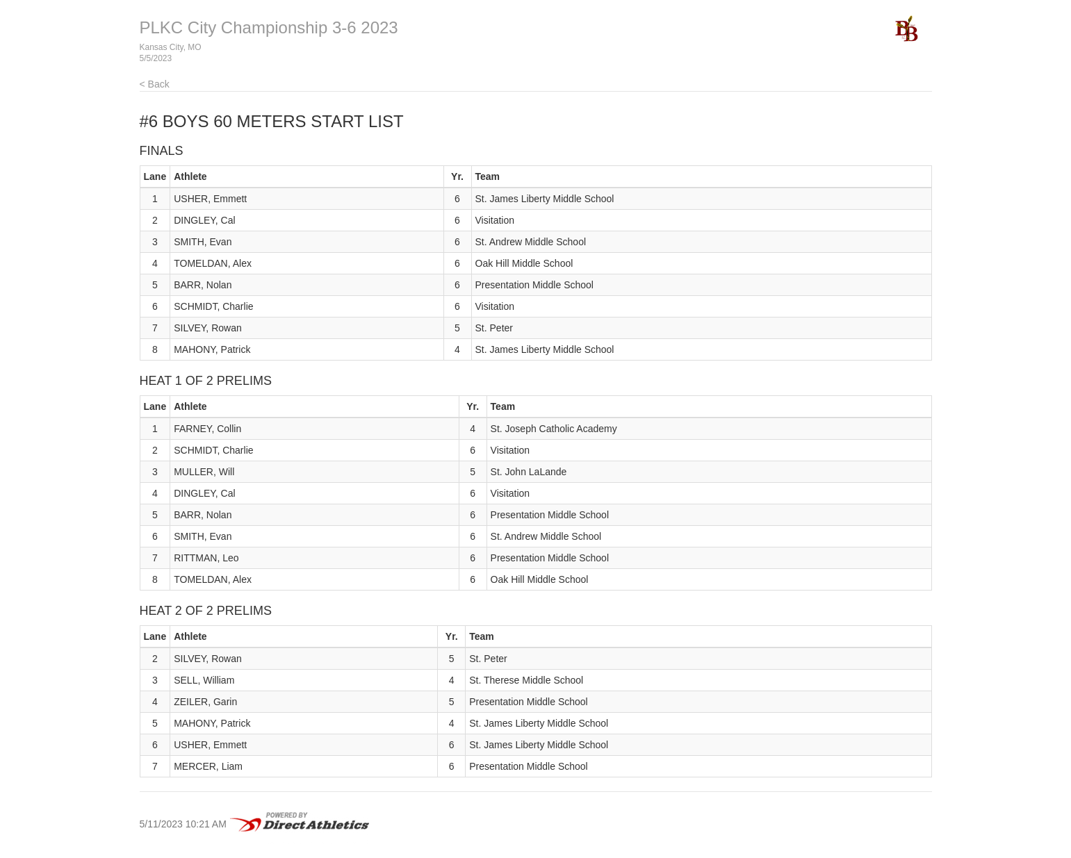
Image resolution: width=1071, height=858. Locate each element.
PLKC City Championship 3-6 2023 (269, 27)
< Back (155, 84)
